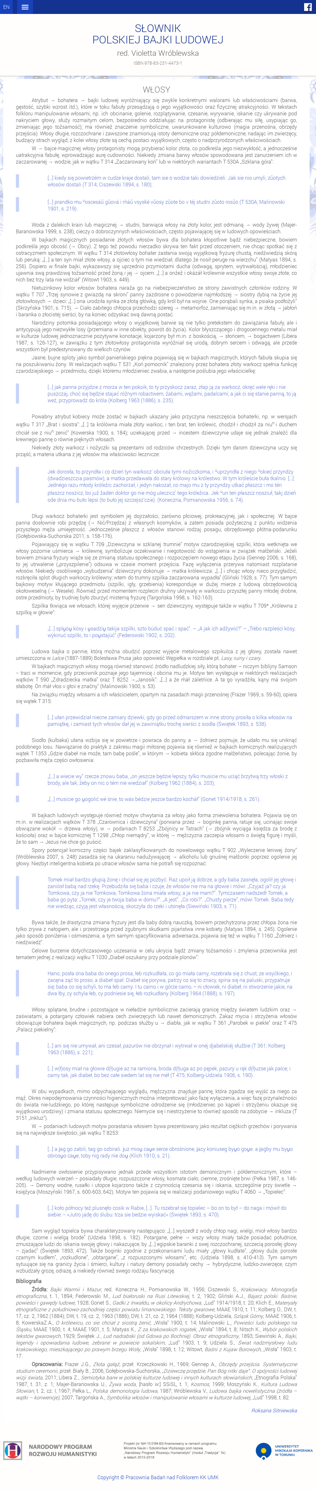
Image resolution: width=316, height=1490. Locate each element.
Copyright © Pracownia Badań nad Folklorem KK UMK (158, 1477)
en (6, 6)
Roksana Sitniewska (274, 1410)
